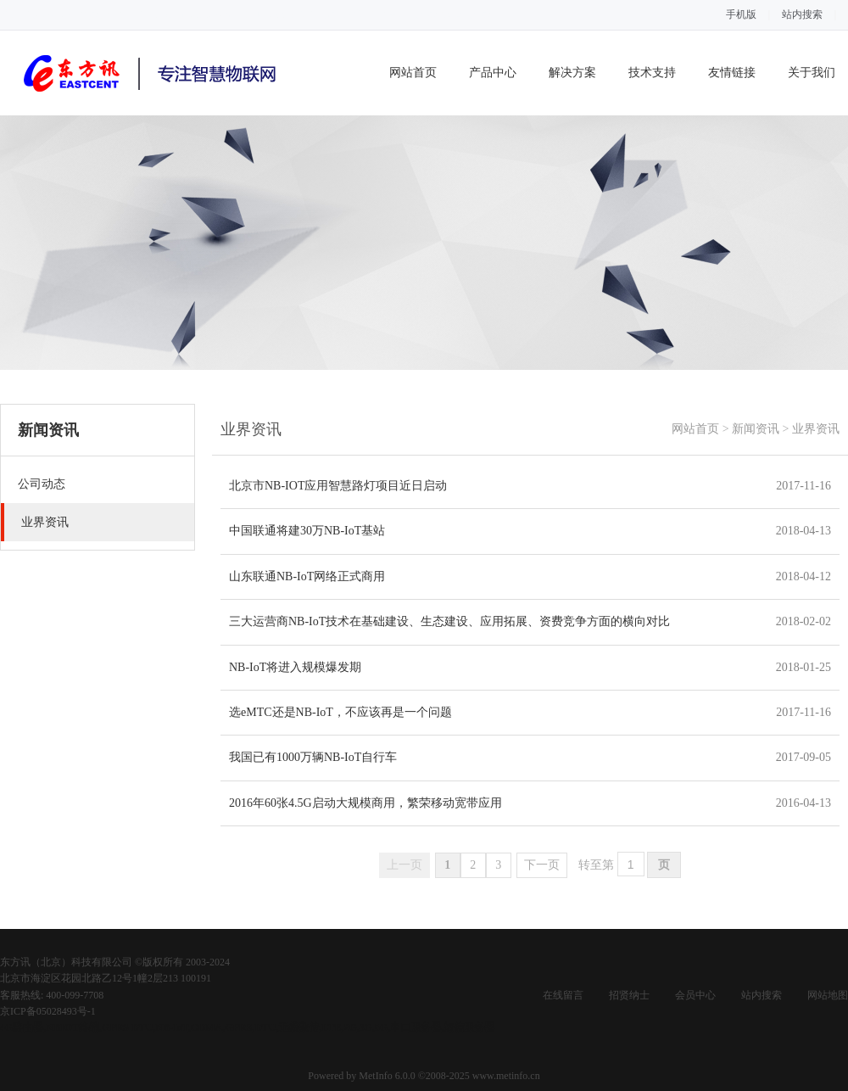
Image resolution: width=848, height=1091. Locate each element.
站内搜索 (802, 14)
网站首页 (413, 72)
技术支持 (652, 72)
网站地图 (827, 995)
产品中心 (492, 72)
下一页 (542, 865)
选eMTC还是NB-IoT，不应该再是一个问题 (340, 712)
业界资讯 (816, 428)
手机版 (741, 14)
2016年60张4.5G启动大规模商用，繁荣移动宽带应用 (365, 803)
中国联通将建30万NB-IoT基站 (307, 530)
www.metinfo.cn (506, 1076)
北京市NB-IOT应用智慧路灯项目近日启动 (338, 485)
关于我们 (811, 72)
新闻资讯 (755, 428)
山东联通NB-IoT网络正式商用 (307, 576)
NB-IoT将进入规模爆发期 (295, 667)
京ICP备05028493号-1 (48, 1011)
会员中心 (695, 995)
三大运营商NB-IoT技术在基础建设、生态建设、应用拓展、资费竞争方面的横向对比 (449, 621)
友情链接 (732, 72)
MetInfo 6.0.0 (387, 1076)
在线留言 (563, 995)
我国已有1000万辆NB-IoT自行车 (313, 757)
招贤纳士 (629, 995)
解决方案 (572, 72)
